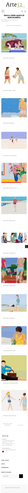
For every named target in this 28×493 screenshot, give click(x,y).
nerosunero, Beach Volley (9, 90)
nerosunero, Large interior (9, 253)
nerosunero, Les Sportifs (9, 318)
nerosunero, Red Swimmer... (10, 415)
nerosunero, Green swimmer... (10, 188)
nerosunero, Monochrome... (9, 350)
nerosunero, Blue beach (8, 123)
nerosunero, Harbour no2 (9, 220)
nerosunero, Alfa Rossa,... (9, 58)
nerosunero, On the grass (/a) (10, 383)
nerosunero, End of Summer (10, 155)
